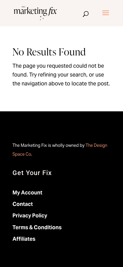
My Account (27, 192)
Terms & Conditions (37, 227)
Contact (22, 204)
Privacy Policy (29, 215)
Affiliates (23, 238)
